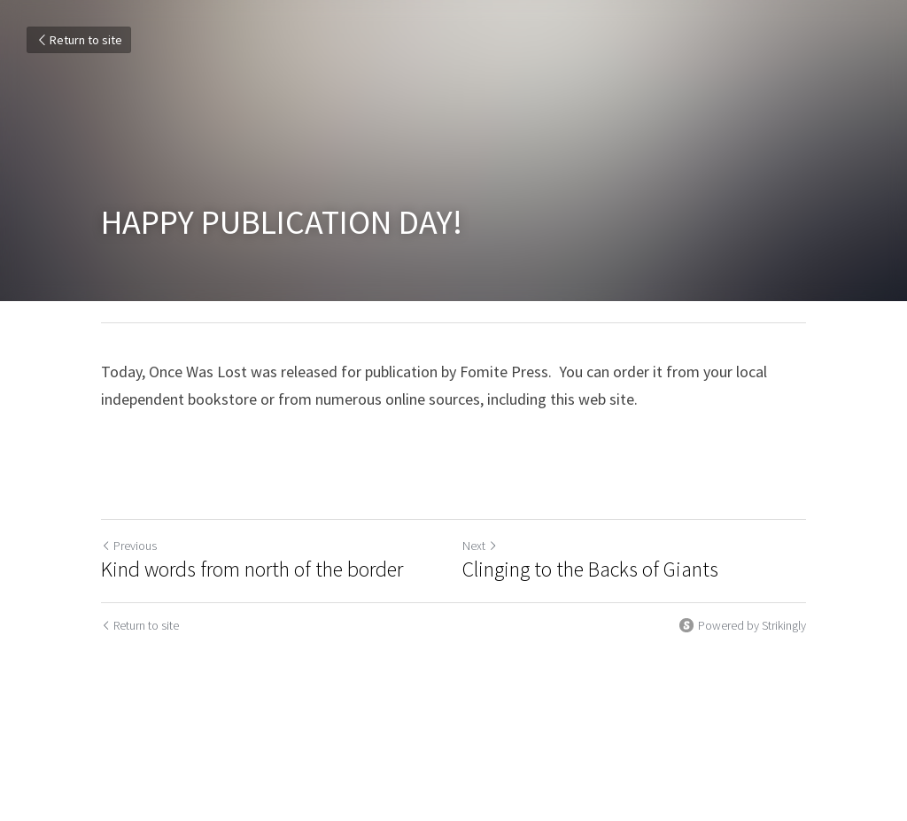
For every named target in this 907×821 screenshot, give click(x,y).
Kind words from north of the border (252, 569)
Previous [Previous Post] (129, 546)
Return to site (78, 40)
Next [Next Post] (480, 546)
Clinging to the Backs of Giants (590, 569)
